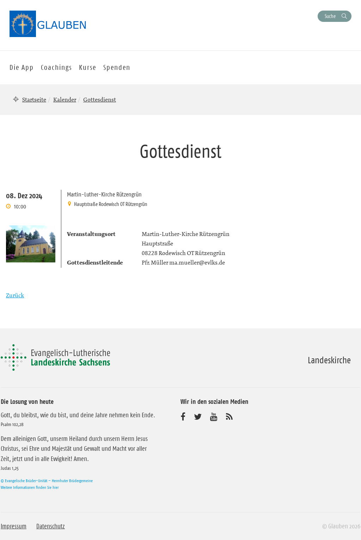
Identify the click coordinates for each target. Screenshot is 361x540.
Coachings (56, 67)
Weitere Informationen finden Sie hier (30, 487)
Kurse (87, 67)
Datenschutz (50, 526)
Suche (330, 16)
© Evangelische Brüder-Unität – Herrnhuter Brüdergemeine (47, 480)
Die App (22, 67)
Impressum (13, 526)
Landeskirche (329, 360)
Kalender (64, 99)
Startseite (34, 99)
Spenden (116, 67)
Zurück (15, 295)
